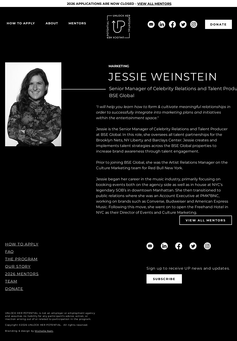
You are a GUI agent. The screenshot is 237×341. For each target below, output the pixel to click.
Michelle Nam (44, 330)
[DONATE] (218, 24)
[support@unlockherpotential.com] (151, 24)
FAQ (9, 251)
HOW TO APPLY (21, 244)
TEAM (11, 281)
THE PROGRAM (21, 259)
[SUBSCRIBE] (164, 279)
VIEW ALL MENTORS (154, 4)
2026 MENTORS (22, 274)
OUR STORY (18, 266)
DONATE (14, 289)
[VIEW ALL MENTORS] (205, 220)
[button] (51, 23)
